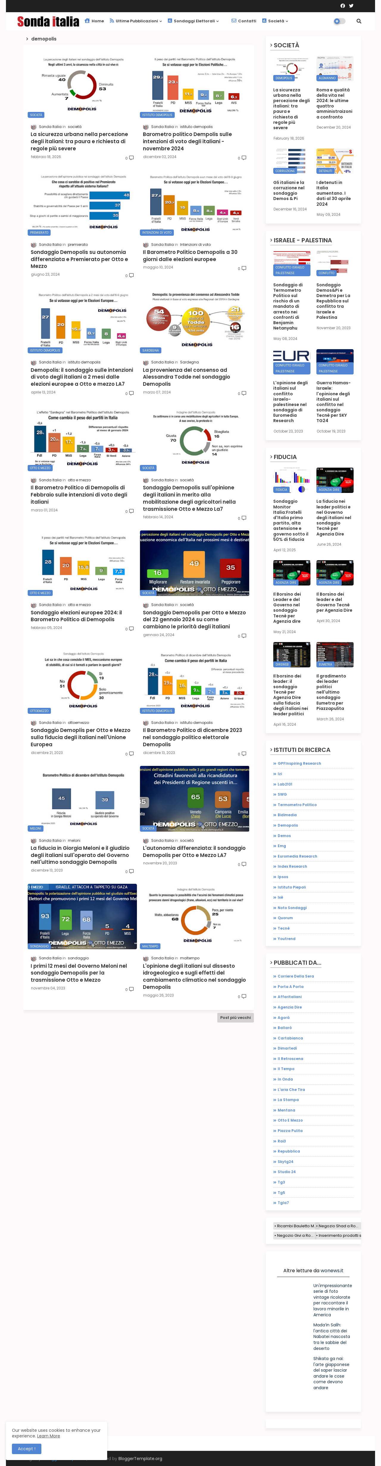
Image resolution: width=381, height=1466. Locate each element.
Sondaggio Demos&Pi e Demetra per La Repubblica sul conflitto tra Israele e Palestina (333, 301)
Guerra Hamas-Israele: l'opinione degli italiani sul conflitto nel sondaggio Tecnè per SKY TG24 (333, 402)
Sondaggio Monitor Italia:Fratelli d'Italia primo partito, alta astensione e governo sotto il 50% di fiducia (290, 520)
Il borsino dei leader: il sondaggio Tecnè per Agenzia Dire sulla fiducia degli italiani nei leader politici (290, 695)
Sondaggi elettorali (191, 21)
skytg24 (285, 1161)
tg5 (281, 1192)
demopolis (288, 825)
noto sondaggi (292, 907)
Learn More (48, 1436)
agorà (284, 1017)
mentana (286, 1110)
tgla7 (283, 1202)
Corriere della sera (296, 976)
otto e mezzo (290, 1120)
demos (284, 835)
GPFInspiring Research (299, 763)
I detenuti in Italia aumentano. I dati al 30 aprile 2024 (333, 193)
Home (94, 21)
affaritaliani (290, 996)
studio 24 (287, 1171)
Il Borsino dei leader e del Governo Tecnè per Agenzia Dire (334, 602)
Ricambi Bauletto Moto (298, 1226)
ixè (280, 897)
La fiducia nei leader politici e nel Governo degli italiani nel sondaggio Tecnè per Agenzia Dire (333, 517)
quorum (285, 917)
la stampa (288, 1099)
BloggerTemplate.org (140, 1459)
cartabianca (290, 1038)
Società (273, 21)
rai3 (282, 1141)
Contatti (244, 21)
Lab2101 (285, 784)
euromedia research (297, 856)
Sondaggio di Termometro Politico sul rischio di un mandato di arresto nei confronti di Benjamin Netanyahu (288, 306)
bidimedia (287, 814)
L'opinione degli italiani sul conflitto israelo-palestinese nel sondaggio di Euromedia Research (290, 402)
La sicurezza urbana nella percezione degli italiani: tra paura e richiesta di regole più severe (291, 109)
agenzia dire (290, 1007)
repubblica (289, 1151)
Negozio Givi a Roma (296, 1235)
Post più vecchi (235, 1017)
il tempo (286, 1068)
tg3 (281, 1182)
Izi (280, 773)
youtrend (287, 938)
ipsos (283, 876)
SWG (282, 794)
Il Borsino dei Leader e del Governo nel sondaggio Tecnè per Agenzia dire (287, 607)
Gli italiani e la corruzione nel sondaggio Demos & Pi (289, 191)
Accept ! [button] (26, 1449)
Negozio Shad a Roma (340, 1226)
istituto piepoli (292, 887)
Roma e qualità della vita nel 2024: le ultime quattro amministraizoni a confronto (334, 103)
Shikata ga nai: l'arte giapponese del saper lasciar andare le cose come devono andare (331, 1373)
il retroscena (290, 1058)
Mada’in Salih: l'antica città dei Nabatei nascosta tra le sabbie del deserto (331, 1336)
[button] (359, 21)
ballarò (285, 1027)
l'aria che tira (291, 1089)
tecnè (284, 928)
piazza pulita (290, 1130)
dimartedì (287, 1048)
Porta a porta (291, 986)
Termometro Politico (297, 804)
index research (292, 866)
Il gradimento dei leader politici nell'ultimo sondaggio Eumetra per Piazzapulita (331, 692)
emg (282, 845)
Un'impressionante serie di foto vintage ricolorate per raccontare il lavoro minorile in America (332, 1300)
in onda (285, 1079)
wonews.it (332, 1270)
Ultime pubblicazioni (134, 21)
